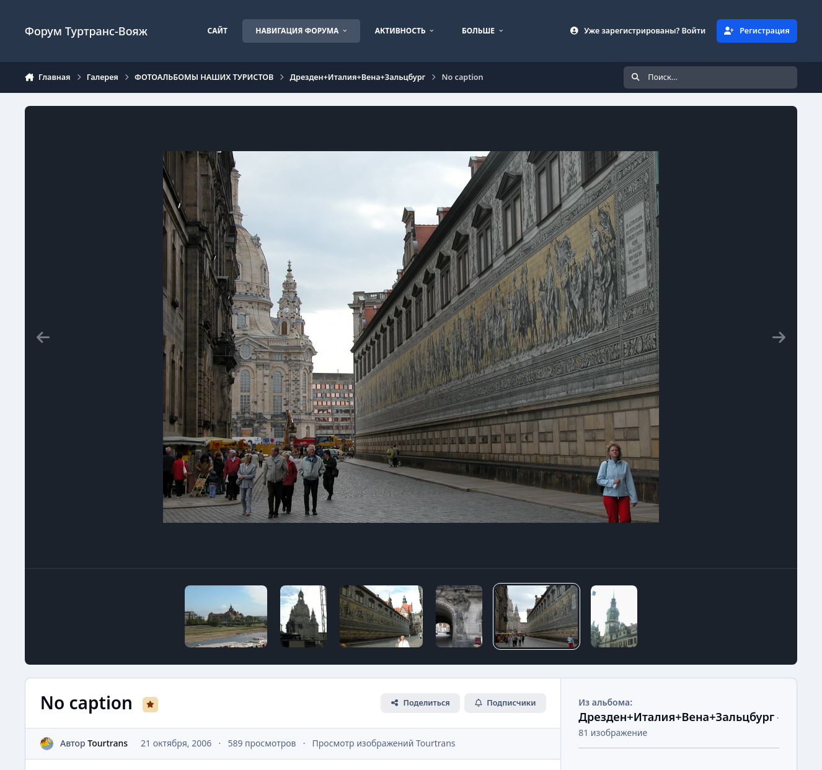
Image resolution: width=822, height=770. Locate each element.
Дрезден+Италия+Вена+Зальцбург (676, 716)
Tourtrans (107, 743)
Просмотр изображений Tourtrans (383, 743)
